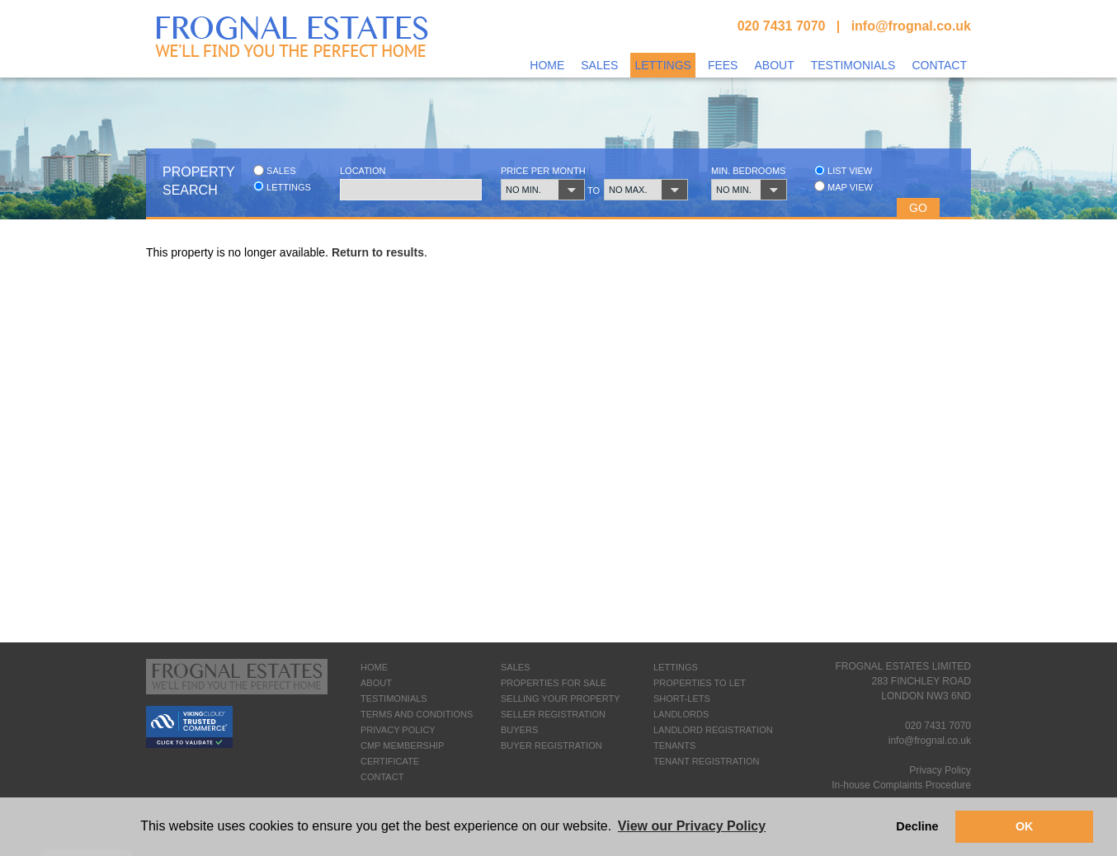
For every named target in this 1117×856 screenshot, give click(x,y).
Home (547, 65)
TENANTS (674, 745)
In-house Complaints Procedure (901, 785)
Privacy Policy (940, 770)
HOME (374, 667)
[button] (537, 189)
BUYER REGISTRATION (551, 745)
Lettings (662, 65)
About (774, 65)
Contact (939, 65)
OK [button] (1025, 826)
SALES (515, 667)
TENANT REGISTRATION (706, 761)
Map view (843, 186)
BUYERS (519, 730)
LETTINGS (675, 667)
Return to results (378, 252)
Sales (599, 65)
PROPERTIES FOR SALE (553, 683)
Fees (723, 65)
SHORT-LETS (681, 698)
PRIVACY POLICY (398, 730)
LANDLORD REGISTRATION (713, 730)
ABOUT (376, 683)
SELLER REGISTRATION (553, 714)
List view (843, 170)
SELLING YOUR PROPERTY (560, 698)
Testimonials (853, 65)
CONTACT (382, 777)
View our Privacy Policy (692, 826)
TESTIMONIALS (394, 698)
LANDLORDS (681, 714)
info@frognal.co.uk (911, 26)
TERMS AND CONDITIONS (417, 714)
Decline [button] (917, 826)
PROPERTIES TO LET (699, 683)
